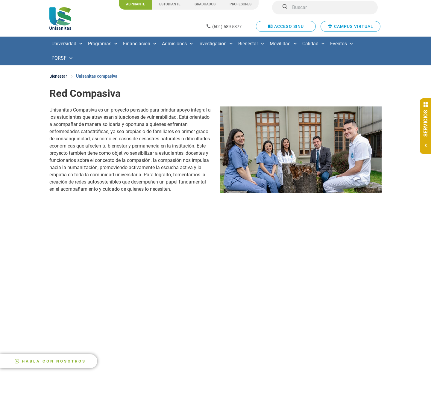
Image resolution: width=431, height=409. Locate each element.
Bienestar (58, 76)
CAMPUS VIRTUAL (351, 26)
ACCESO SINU (286, 26)
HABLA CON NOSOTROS (54, 361)
